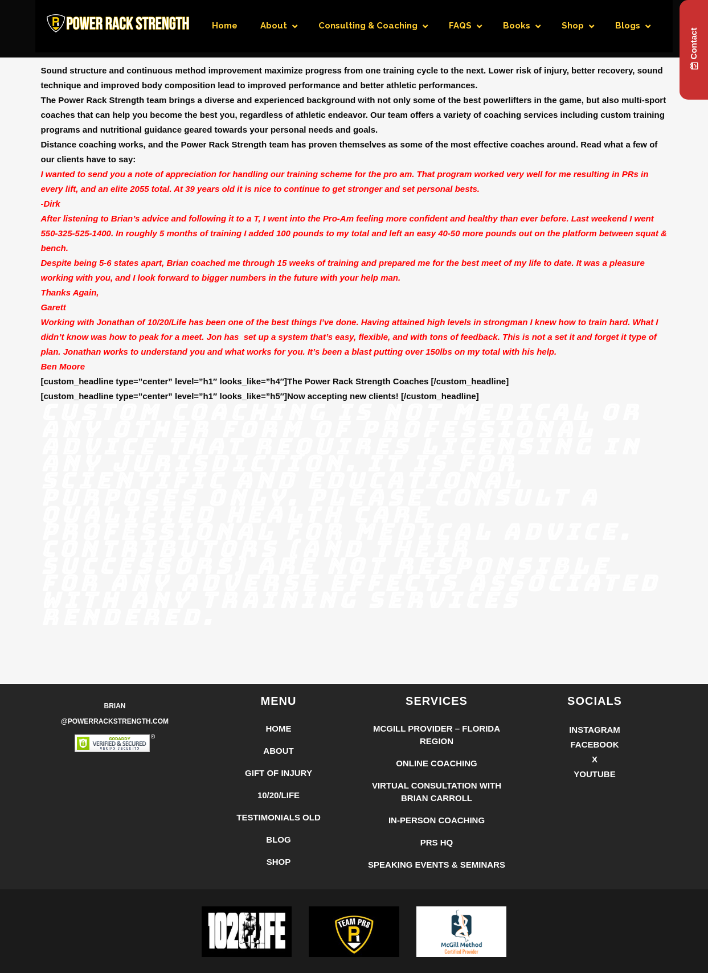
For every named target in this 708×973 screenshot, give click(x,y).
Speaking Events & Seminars (436, 864)
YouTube (594, 774)
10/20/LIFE (278, 795)
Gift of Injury (278, 773)
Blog (278, 839)
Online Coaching (436, 763)
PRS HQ (436, 842)
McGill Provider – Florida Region (436, 735)
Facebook (594, 744)
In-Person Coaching (436, 820)
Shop (279, 862)
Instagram (594, 729)
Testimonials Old (278, 817)
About (278, 751)
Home (279, 728)
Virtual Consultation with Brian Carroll (436, 792)
